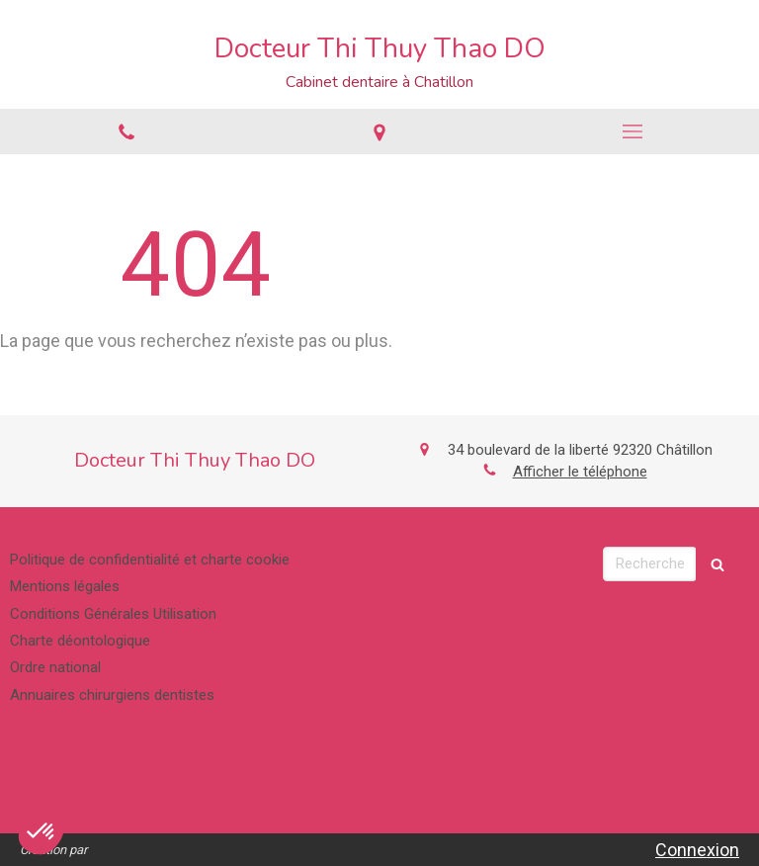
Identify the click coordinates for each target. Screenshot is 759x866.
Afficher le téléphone (580, 471)
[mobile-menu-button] (632, 131)
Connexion (697, 849)
